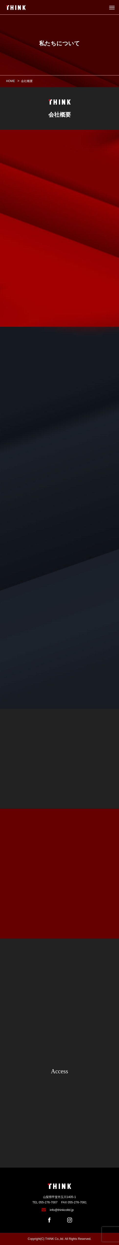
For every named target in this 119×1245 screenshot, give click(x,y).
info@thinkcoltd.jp (62, 1210)
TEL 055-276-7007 (44, 1202)
